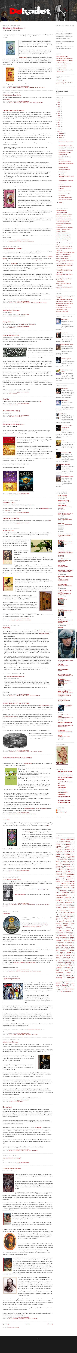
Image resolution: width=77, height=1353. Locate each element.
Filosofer (61, 869)
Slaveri (71, 945)
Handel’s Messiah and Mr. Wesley (65, 519)
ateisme (69, 969)
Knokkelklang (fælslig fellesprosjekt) (64, 82)
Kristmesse (61, 902)
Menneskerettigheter (66, 910)
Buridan (11, 102)
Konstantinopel (59, 897)
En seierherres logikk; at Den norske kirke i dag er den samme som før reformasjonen (65, 554)
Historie (58, 879)
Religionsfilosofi (66, 938)
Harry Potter (62, 876)
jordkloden (67, 974)
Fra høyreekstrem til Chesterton (12, 249)
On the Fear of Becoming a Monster (65, 624)
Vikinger (58, 964)
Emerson (68, 866)
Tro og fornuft (67, 957)
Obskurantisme (59, 927)
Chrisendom (60, 598)
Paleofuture (60, 627)
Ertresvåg (12, 695)
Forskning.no (59, 871)
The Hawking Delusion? (65, 358)
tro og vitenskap (38, 102)
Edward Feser (61, 523)
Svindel (64, 950)
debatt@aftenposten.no (44, 633)
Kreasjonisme (67, 899)
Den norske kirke (63, 859)
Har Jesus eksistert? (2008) (62, 305)
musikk (67, 981)
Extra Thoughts (61, 565)
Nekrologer (71, 920)
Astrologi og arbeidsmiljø (11, 518)
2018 (58, 106)
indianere (15, 1318)
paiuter (40, 751)
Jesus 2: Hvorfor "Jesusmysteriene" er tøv (65, 252)
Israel (60, 889)
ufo (62, 991)
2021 (58, 100)
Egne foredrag (67, 864)
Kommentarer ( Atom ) (13, 1327)
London (64, 905)
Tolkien (68, 955)
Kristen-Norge (71, 900)
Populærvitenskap (60, 933)
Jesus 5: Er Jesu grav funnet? (62, 258)
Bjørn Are (58, 810)
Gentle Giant (61, 779)
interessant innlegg (28, 763)
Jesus (65, 889)
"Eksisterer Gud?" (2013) (61, 66)
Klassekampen (65, 892)
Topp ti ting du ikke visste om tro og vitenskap (17, 757)
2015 (58, 113)
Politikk (68, 930)
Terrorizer (19, 416)
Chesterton (12, 302)
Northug (72, 923)
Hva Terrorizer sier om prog (11, 411)
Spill (62, 947)
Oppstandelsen (59, 928)
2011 (58, 122)
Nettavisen (61, 921)
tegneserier (21, 1034)
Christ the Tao (61, 540)
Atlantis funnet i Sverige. (10, 1042)
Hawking (69, 876)
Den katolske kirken (68, 858)
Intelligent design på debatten (66, 344)
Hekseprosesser (59, 878)
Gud (30, 1150)
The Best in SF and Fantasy (64, 800)
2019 (58, 104)
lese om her (7, 99)
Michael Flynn (18, 102)
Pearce (45, 302)
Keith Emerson (61, 785)
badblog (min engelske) (61, 80)
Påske (71, 935)
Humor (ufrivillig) (67, 883)
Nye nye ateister (63, 332)
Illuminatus (6, 914)
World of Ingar (61, 730)
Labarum (60, 735)
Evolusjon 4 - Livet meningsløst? (63, 235)
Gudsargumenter (70, 874)
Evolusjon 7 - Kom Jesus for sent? (63, 240)
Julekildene (62, 440)
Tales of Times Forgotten (63, 558)
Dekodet (58, 856)
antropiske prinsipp (15, 1150)
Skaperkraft (63, 945)
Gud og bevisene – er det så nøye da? (64, 242)
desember (61, 133)
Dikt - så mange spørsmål (63, 665)
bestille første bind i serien (34, 1029)
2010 (58, 124)
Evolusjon (59, 868)
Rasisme (58, 937)
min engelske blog (37, 260)
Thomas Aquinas (60, 955)
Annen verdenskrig (65, 841)
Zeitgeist (68, 967)
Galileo (11, 241)
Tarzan (29, 620)
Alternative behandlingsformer (67, 839)
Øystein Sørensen (35, 695)
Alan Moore (64, 838)
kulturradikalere (71, 979)
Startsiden (28, 1324)
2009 (58, 126)
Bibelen (67, 844)
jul (73, 974)
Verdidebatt (68, 962)
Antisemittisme (59, 843)
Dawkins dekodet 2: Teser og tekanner (64, 227)
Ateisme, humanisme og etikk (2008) (64, 299)
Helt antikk (69, 878)
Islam (15, 241)
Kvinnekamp (58, 904)
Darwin (70, 853)
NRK (69, 916)
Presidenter (71, 933)
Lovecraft (70, 905)
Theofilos (69, 954)
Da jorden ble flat (69, 851)
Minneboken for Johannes (61, 83)
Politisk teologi (59, 932)
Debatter (68, 854)
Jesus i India (71, 889)
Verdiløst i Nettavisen (65, 464)
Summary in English (9, 502)
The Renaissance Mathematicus (65, 534)
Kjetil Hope (60, 664)
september (61, 139)
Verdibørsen (60, 962)
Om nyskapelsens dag (62, 497)
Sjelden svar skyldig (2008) (62, 311)
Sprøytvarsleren (61, 794)
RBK (10, 393)
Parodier (72, 928)
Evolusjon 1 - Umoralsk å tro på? (63, 229)
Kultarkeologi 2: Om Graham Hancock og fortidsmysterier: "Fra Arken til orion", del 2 (64, 270)
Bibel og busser (63, 414)
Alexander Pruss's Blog (63, 500)
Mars (65, 907)
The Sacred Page (62, 679)
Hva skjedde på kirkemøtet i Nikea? (64, 246)
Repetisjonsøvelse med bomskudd (13, 110)
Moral (63, 916)
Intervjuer (66, 887)
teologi (57, 989)
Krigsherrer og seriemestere (11, 979)
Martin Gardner (71, 907)
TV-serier (71, 950)
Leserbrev (65, 904)
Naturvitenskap (60, 920)
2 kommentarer (24, 314)
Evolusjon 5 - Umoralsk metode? (63, 237)
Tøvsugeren (60, 704)
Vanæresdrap (66, 960)
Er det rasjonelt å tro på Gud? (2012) (64, 301)
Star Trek (66, 948)
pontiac (29, 1318)
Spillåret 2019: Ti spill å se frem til (65, 731)
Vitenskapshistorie (69, 964)
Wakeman (15, 404)
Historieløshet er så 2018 (65, 452)
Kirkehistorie (62, 890)
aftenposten (59, 969)
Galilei (63, 873)
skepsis (64, 985)
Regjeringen (64, 937)
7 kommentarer (24, 618)
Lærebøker (58, 907)
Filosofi (69, 869)
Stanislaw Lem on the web (64, 796)
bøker (11, 316)
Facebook (67, 868)
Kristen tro (59, 900)
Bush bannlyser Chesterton (11, 310)
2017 (58, 109)
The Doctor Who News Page (64, 674)
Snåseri (57, 947)
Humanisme (69, 879)
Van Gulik (42, 87)
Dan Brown (62, 853)
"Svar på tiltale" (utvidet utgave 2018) (64, 58)
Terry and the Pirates (32, 1034)
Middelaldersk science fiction (12, 95)
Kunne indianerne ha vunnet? (12, 1168)
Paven (60, 930)
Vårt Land (62, 965)
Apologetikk (69, 843)
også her (37, 808)
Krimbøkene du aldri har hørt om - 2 (14, 28)
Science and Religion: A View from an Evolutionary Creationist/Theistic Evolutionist (65, 691)
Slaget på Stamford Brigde (11, 335)
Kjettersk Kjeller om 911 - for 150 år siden (16, 703)
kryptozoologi (59, 977)
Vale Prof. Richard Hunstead (64, 700)
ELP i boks (6, 820)
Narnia (58, 918)
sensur (23, 316)
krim (26, 87)
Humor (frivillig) (69, 881)
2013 (58, 117)
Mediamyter (71, 909)
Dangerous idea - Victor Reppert (65, 570)
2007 (58, 131)
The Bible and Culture (63, 518)
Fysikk (57, 873)
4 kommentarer (24, 1162)
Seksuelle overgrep (60, 943)
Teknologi (69, 952)
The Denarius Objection (63, 566)
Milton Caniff (13, 1034)
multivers (35, 1150)
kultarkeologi (40, 904)
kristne (69, 975)
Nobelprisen (65, 923)
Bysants (70, 848)
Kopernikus (21, 241)
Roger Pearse (61, 512)
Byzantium (12, 327)
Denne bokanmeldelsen (20, 894)
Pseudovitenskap (63, 935)
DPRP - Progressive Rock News (65, 777)
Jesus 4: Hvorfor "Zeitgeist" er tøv (63, 256)
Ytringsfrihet (59, 967)
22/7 (57, 838)
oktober (61, 137)
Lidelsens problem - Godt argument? (64, 278)
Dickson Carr (21, 87)
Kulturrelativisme (69, 902)
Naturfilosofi (67, 918)
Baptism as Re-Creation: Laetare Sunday (68, 682)
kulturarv (62, 979)
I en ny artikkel (38, 1127)
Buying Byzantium (8, 322)
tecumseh (35, 1318)
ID (61, 885)
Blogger (68, 846)
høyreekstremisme (36, 302)
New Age (69, 921)
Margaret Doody (34, 87)
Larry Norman (61, 789)
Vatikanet (72, 960)
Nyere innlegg (6, 1324)
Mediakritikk (62, 909)
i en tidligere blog (23, 324)
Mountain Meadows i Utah (10, 716)
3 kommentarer (24, 301)
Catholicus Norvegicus (63, 669)
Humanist (58, 881)
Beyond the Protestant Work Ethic (63, 216)
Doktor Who (66, 861)
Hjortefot (23, 620)
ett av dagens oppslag (39, 889)
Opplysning (6, 627)
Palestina (67, 928)
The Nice (63, 954)
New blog (60, 670)
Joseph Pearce (14, 263)
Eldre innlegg (50, 1324)
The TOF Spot (61, 609)
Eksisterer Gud (59, 866)
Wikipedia (71, 965)
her (10, 312)
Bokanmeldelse (60, 848)
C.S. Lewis (58, 849)
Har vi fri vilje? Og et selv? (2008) (63, 307)
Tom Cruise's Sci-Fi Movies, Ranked (65, 660)
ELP (10, 416)
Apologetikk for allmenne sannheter (64, 214)
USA (64, 958)
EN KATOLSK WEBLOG (64, 551)
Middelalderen (27, 102)
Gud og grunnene (59, 244)
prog (10, 404)
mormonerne (33, 751)
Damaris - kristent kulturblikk (65, 775)
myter (58, 983)
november (61, 135)
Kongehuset (65, 894)
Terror (57, 954)
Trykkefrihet (58, 958)
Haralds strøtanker (62, 495)
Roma (73, 940)
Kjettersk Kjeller (23, 751)
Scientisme (69, 942)
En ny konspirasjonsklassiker (12, 879)
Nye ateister (64, 925)
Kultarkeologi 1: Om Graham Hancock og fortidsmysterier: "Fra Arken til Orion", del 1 (64, 265)
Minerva (63, 915)
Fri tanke (68, 871)
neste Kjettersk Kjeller (44, 705)
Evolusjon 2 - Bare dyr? (61, 231)
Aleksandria (71, 838)
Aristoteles (12, 87)
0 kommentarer (24, 86)
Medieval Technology (63, 792)
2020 (58, 102)
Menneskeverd (59, 912)
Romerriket (61, 942)
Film (73, 868)
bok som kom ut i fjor (29, 808)
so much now (31, 504)
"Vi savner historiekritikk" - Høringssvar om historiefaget (66, 427)
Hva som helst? (7, 1107)
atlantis (11, 1101)
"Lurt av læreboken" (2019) (62, 56)
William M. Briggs (62, 505)
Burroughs (12, 620)
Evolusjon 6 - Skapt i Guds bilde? (63, 239)
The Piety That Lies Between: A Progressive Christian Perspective (65, 621)
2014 (58, 115)
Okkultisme (69, 927)
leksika (60, 981)
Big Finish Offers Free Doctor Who (65, 675)
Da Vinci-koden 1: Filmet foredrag (63, 218)
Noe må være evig (64, 319)
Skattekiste (6, 399)
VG (60, 960)
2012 (58, 120)
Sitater (57, 945)
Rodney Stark (67, 940)
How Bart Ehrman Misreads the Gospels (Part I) (68, 543)
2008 (58, 129)
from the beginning (44, 508)
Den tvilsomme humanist (24, 302)
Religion (14, 393)
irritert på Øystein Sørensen (40, 630)
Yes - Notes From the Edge (64, 802)
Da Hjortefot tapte (8, 530)
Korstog (58, 899)
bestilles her (32, 324)
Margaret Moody (23, 57)
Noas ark (58, 923)
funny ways (7, 510)
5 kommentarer (24, 812)
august (60, 202)
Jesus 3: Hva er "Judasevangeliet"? (63, 254)
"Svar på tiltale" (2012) (61, 68)
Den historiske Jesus (15, 904)
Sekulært (70, 943)
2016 (58, 111)
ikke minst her (44, 808)
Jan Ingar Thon (13, 751)
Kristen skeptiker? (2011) (61, 309)
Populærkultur (69, 932)
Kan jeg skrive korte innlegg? (12, 1158)
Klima (73, 892)
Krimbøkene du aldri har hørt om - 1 (14, 424)
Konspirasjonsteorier (22, 695)
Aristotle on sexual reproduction (64, 501)
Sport (66, 947)
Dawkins (58, 854)
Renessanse (58, 940)
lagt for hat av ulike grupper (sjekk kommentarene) (24, 962)
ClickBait (66, 599)
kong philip (22, 1318)
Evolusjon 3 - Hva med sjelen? (62, 233)
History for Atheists (62, 584)
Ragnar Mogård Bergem (61, 812)
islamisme (58, 974)
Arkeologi (58, 844)
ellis (17, 620)
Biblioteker (59, 846)
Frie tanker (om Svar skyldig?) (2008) (64, 303)
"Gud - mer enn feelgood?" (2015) (63, 64)
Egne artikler (63, 863)
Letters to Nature (62, 699)
